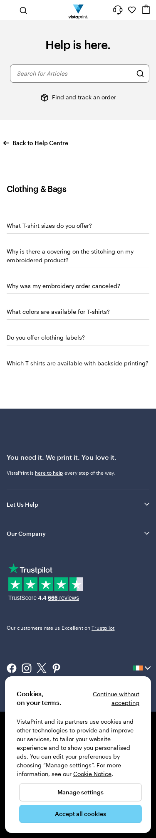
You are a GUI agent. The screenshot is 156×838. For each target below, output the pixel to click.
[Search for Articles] (140, 73)
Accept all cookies (80, 813)
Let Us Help (79, 504)
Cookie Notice (92, 773)
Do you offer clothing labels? (46, 337)
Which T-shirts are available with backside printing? (78, 363)
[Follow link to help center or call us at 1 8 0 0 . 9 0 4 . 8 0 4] (117, 10)
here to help (49, 473)
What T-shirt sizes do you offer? (49, 225)
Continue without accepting (116, 698)
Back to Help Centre (35, 142)
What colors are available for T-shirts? (58, 311)
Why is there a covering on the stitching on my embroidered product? (70, 256)
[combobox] (74, 73)
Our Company (79, 533)
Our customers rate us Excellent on (60, 628)
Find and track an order (84, 97)
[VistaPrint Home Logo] (78, 10)
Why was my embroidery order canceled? (63, 285)
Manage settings (80, 792)
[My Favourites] (132, 10)
